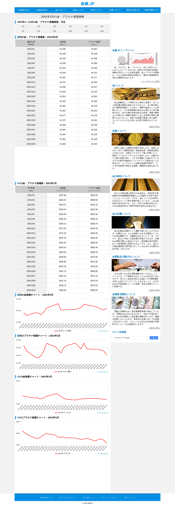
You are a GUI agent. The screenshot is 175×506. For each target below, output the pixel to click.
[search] (130, 338)
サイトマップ (133, 498)
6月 (102, 26)
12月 (102, 31)
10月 (70, 31)
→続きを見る (154, 127)
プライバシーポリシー (112, 498)
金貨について (78, 10)
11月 (86, 31)
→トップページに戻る (150, 81)
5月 (86, 26)
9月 (54, 31)
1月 (23, 26)
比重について (115, 10)
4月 (70, 26)
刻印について (97, 10)
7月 (23, 31)
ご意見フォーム (90, 498)
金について (60, 10)
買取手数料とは (151, 10)
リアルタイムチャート (68, 498)
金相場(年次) (23, 10)
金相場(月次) (42, 10)
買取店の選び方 (133, 10)
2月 (38, 26)
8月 (38, 31)
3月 (54, 26)
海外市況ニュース (45, 498)
